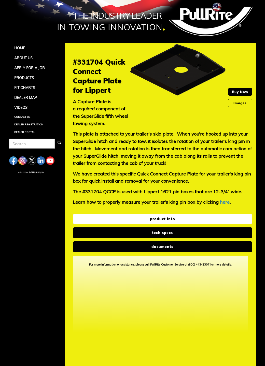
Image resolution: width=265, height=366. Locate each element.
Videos (20, 107)
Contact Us (22, 117)
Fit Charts (24, 87)
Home (19, 48)
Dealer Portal (24, 132)
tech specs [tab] (162, 232)
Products (24, 78)
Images (240, 103)
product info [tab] (162, 219)
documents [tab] (162, 246)
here (225, 202)
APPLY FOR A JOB (29, 68)
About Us (23, 58)
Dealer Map (25, 97)
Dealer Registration (28, 124)
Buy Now (240, 92)
